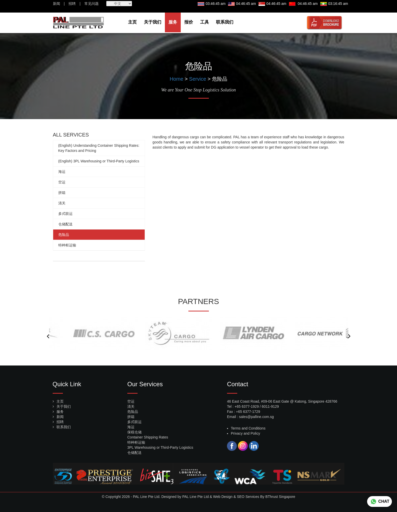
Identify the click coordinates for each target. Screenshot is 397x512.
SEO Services (248, 497)
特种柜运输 (67, 245)
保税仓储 (134, 432)
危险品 (63, 235)
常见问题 (91, 4)
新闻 (56, 4)
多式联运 (65, 214)
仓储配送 (65, 224)
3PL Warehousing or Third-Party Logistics (160, 447)
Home (176, 79)
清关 (61, 203)
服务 (172, 22)
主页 (132, 22)
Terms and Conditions (248, 428)
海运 (61, 172)
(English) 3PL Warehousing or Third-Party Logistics (98, 161)
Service (197, 79)
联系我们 (224, 22)
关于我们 (152, 22)
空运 (61, 182)
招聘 (72, 4)
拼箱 (61, 193)
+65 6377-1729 (248, 412)
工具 (204, 22)
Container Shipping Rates (147, 437)
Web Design (223, 497)
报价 (188, 22)
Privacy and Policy (245, 433)
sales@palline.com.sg (256, 417)
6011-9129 (270, 406)
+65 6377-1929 (247, 406)
